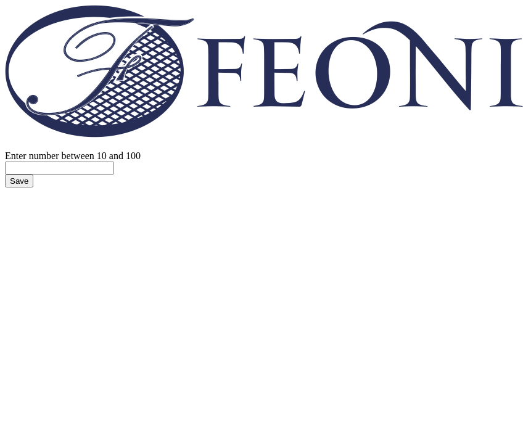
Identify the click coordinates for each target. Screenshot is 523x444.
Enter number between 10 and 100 (73, 155)
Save (19, 181)
